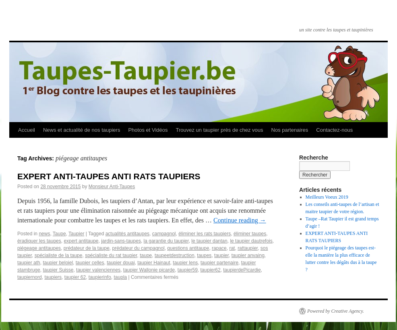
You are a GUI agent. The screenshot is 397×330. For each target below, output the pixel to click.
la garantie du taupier (166, 241)
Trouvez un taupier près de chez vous (219, 130)
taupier (221, 255)
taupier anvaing (248, 255)
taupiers (53, 277)
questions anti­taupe (188, 248)
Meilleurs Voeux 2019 (327, 197)
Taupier (76, 234)
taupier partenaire (219, 263)
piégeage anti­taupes (39, 248)
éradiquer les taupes (39, 241)
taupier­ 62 (75, 277)
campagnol (164, 234)
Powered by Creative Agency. (335, 311)
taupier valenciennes (98, 270)
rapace (219, 248)
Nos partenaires (289, 130)
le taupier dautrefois (251, 241)
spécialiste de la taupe (59, 255)
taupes (204, 255)
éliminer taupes (250, 234)
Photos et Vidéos (147, 130)
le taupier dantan (209, 241)
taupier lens (185, 263)
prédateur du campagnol (138, 248)
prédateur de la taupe (87, 248)
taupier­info (100, 277)
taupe (146, 255)
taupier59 (188, 270)
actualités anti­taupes (127, 234)
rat (232, 248)
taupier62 (211, 270)
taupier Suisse (58, 270)
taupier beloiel (58, 263)
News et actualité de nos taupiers (81, 130)
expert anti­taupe (81, 241)
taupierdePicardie (242, 270)
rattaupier (248, 248)
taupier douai (120, 263)
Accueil (26, 130)
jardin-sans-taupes (121, 241)
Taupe (59, 234)
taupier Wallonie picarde (149, 270)
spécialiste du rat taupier (111, 255)
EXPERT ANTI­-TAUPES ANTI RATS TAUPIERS (109, 176)
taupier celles (90, 263)
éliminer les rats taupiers (204, 234)
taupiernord (29, 277)
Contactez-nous (334, 130)
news (44, 234)
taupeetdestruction (174, 255)
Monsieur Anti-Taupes (112, 186)
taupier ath (28, 263)
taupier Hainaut (153, 263)
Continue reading (239, 220)
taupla (120, 277)
